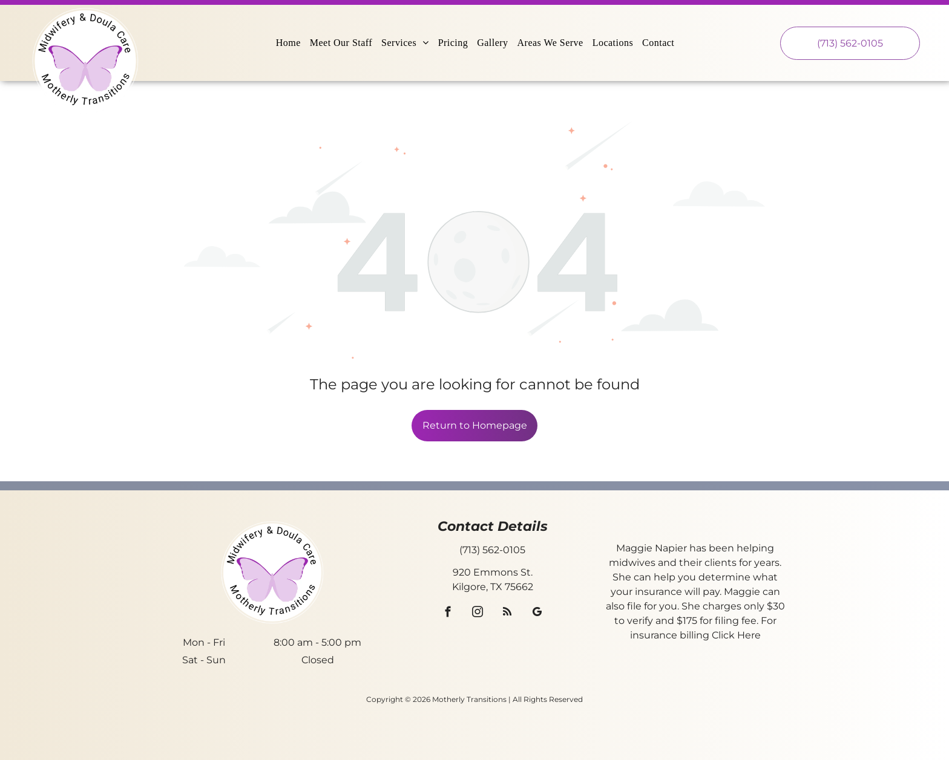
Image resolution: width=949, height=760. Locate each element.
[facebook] (448, 613)
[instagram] (478, 613)
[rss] (507, 613)
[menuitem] (290, 42)
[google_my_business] (537, 613)
